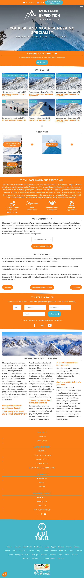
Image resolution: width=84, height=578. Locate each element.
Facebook (38, 514)
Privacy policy (42, 459)
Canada (17, 547)
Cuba (47, 547)
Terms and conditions (42, 455)
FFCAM (42, 487)
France (69, 547)
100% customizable (32, 209)
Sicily (60, 555)
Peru (27, 555)
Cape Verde (27, 547)
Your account (29, 2)
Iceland (7, 551)
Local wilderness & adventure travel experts (12, 210)
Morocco (62, 551)
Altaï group (42, 497)
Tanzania (35, 558)
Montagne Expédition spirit (42, 287)
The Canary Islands (48, 558)
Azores (9, 547)
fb (34, 325)
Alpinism (42, 436)
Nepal (71, 551)
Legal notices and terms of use (42, 468)
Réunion (44, 555)
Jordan (45, 551)
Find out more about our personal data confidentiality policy (42, 320)
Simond (42, 482)
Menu (81, 7)
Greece (76, 547)
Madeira (53, 551)
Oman (10, 555)
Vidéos (45, 514)
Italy (38, 551)
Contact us (76, 287)
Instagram (41, 514)
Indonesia (22, 551)
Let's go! (43, 62)
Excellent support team (72, 209)
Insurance (42, 451)
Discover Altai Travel (41, 246)
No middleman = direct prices (52, 209)
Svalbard (25, 558)
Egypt (53, 547)
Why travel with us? (42, 510)
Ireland (31, 551)
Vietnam (60, 558)
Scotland (52, 555)
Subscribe (53, 314)
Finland (61, 547)
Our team (7, 287)
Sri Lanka (75, 555)
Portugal (35, 555)
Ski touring (42, 440)
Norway (79, 551)
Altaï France (42, 478)
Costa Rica (38, 547)
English (38, 2)
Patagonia (19, 555)
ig (42, 325)
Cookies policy (42, 463)
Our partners (42, 474)
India (14, 551)
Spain (67, 555)
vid (50, 325)
